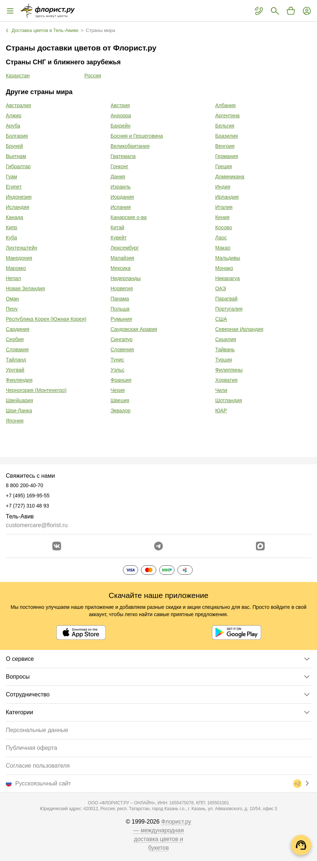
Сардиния (17, 329)
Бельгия (224, 126)
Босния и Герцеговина (137, 136)
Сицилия (225, 339)
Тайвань (225, 349)
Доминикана (229, 176)
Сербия (15, 339)
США (221, 319)
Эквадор (121, 410)
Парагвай (226, 299)
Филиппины (228, 370)
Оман (12, 299)
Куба (11, 237)
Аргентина (227, 115)
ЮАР (221, 410)
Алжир (13, 115)
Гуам (11, 176)
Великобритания (130, 146)
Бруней (14, 146)
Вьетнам (16, 156)
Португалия (228, 309)
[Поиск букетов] (275, 11)
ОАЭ (220, 288)
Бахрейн (121, 126)
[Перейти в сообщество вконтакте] (56, 546)
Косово (223, 227)
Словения (122, 349)
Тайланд (16, 360)
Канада (14, 217)
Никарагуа (227, 278)
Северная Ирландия (239, 329)
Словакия (17, 349)
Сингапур (121, 339)
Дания (118, 176)
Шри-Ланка (19, 410)
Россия (92, 75)
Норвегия (122, 288)
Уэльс (117, 370)
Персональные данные (37, 730)
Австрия (120, 105)
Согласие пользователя (38, 766)
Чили (221, 390)
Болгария (17, 136)
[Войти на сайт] (307, 11)
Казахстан (18, 75)
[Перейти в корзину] (291, 11)
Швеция (120, 400)
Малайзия (122, 258)
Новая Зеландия (25, 288)
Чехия (118, 390)
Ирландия (227, 197)
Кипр (11, 227)
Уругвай (15, 370)
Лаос (221, 237)
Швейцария (19, 400)
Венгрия (224, 146)
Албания (225, 105)
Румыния (121, 319)
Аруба (13, 126)
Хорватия (226, 380)
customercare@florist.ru (37, 525)
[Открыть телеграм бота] (158, 546)
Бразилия (226, 136)
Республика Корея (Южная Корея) (46, 319)
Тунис (117, 360)
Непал (13, 278)
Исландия (17, 207)
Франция (121, 380)
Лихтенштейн (21, 248)
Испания (121, 207)
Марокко (16, 268)
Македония (19, 258)
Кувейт (119, 237)
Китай (117, 227)
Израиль (121, 187)
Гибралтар (18, 166)
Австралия (18, 105)
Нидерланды (126, 278)
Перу (11, 309)
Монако (224, 268)
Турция (223, 360)
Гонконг (119, 166)
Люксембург (125, 248)
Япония (15, 421)
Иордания (122, 197)
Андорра (121, 115)
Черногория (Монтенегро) (36, 390)
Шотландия (228, 400)
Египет (14, 187)
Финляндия (19, 380)
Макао (222, 248)
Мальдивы (227, 258)
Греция (223, 166)
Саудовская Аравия (134, 329)
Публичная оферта (31, 748)
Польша (120, 309)
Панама (120, 299)
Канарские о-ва (129, 217)
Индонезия (19, 197)
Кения (222, 217)
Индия (222, 187)
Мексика (121, 268)
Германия (226, 156)
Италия (224, 207)
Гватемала (123, 156)
